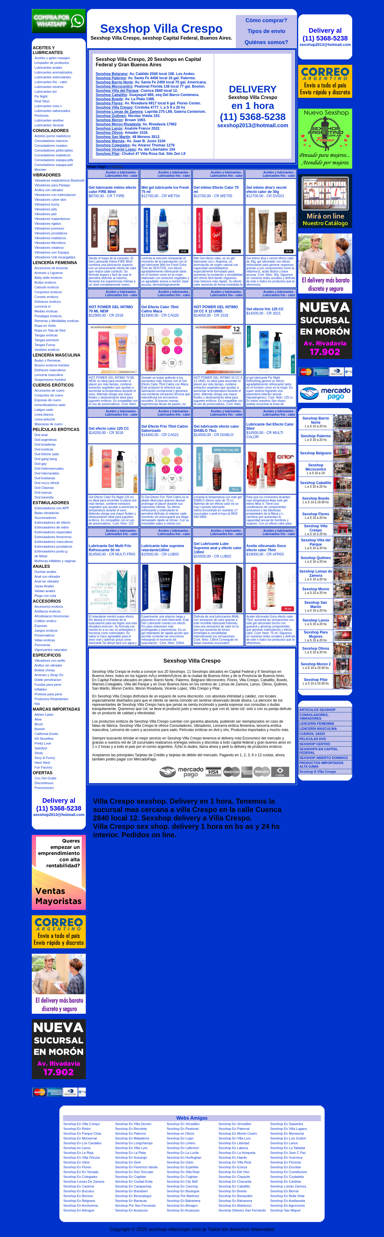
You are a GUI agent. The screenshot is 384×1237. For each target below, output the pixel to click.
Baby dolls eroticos (48, 277)
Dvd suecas (43, 492)
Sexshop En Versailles (183, 1124)
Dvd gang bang (45, 459)
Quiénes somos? (266, 42)
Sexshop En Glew (76, 1162)
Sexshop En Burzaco (78, 1191)
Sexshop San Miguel (285, 1210)
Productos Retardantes (51, 699)
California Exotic (46, 734)
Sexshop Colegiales (113, 145)
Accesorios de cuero (49, 390)
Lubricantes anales (48, 67)
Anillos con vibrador (48, 190)
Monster (40, 169)
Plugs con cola (45, 595)
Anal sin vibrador (46, 581)
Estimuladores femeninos (53, 537)
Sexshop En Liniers (181, 1143)
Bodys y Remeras (47, 360)
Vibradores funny (46, 204)
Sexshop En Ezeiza (232, 1167)
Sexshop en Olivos (180, 1133)
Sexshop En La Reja (78, 1152)
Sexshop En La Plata (130, 1152)
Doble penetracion (47, 680)
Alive (38, 719)
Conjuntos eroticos (48, 292)
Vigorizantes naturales (50, 650)
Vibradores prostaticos (50, 233)
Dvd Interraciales (46, 473)
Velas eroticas (44, 640)
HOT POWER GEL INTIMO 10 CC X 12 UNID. (216, 309)
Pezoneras (42, 645)
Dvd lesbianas (44, 478)
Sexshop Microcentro (114, 86)
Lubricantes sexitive (49, 120)
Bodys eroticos (45, 282)
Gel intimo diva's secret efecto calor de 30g (266, 189)
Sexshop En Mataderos (132, 1138)
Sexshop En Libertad (233, 1143)
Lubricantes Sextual (49, 125)
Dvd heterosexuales (49, 468)
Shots (38, 753)
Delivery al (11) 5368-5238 (58, 804)
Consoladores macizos (51, 141)
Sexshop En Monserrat (287, 1133)
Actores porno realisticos (52, 136)
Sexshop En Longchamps (133, 1143)
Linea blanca (43, 414)
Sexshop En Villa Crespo (81, 1124)
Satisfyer (40, 748)
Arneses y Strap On (48, 675)
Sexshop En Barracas (131, 1200)
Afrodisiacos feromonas (51, 616)
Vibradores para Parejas (52, 185)
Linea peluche (44, 419)
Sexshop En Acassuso (131, 1210)
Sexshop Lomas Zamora (288, 1186)
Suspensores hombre (50, 379)
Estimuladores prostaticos (53, 546)
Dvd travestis (44, 497)
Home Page (96, 166)
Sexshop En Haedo (232, 1157)
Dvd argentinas (45, 439)
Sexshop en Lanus (77, 1148)
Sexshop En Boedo (232, 1191)
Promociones (44, 788)
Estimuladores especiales (53, 532)
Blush (38, 724)
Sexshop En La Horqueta (236, 1152)
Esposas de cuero (47, 400)
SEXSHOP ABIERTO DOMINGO (323, 758)
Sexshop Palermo (111, 78)
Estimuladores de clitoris (52, 522)
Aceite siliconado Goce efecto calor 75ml (266, 548)
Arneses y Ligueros (48, 273)
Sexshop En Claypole (234, 1176)
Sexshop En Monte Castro (237, 1133)
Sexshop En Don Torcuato (134, 1172)
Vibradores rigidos (47, 223)
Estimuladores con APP (51, 508)
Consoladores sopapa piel (53, 165)
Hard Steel (42, 762)
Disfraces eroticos (47, 301)
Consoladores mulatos (50, 145)
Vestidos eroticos (46, 349)
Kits (37, 704)
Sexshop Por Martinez (183, 1196)
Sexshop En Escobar (285, 1167)
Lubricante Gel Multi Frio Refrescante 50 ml (110, 548)
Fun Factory (43, 767)
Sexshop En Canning (182, 1186)
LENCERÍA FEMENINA (316, 723)
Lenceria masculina (48, 375)
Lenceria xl (42, 306)
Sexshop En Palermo (130, 1133)
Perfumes (41, 115)
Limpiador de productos (51, 63)
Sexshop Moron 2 (316, 664)
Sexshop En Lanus (284, 1143)
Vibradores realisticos (50, 238)
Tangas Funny (44, 345)
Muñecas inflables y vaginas (55, 561)
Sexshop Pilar (107, 154)
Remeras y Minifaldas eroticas (56, 321)
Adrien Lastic (44, 714)
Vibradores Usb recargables (54, 257)
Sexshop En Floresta (285, 1162)
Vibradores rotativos (49, 247)
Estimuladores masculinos (53, 541)
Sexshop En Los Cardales (82, 1143)
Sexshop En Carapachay (133, 1186)
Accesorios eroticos (48, 606)
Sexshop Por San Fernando (135, 1205)
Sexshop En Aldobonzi (234, 1205)
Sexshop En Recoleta (131, 1128)
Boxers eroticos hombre (51, 365)
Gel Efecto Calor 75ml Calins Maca (159, 309)
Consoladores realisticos (52, 155)
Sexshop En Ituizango (131, 1157)
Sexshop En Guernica (286, 1157)
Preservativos (44, 635)
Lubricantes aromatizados (53, 72)
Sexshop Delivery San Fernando (242, 1210)
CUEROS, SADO (312, 734)
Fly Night (40, 96)
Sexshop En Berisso (78, 1196)
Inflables (40, 689)
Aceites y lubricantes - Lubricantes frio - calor (121, 174)
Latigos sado (43, 409)
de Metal (40, 556)
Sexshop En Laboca (233, 1148)
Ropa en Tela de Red (49, 330)
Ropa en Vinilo (45, 325)
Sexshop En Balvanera (183, 1200)
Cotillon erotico (45, 621)
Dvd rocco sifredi (46, 483)
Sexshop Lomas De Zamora (83, 1181)
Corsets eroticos (46, 297)
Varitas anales (44, 591)
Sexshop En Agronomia (287, 1205)
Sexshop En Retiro (77, 1128)
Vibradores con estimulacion (55, 195)
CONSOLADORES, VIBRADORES (313, 716)
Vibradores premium (49, 228)
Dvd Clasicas (44, 487)
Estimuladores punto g (50, 551)
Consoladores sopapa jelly (53, 160)
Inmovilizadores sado (49, 405)
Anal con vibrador (47, 576)
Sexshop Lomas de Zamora (119, 112)
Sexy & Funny (44, 758)
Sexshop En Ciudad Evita (133, 1181)
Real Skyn (42, 101)
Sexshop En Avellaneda (287, 1200)
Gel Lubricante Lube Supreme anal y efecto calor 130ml (218, 548)
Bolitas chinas (44, 670)
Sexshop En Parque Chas (82, 1133)
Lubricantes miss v (48, 106)
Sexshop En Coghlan (130, 1176)
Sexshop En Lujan (180, 1138)
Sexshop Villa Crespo (161, 28)
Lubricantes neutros (49, 87)
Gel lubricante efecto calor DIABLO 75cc (216, 428)
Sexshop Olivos (109, 133)
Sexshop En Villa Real (234, 1162)
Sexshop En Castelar (285, 1181)
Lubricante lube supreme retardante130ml (162, 548)
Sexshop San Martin (113, 137)
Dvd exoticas (43, 449)
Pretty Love (42, 743)
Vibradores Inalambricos (52, 219)
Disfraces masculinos (50, 370)
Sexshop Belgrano (111, 74)
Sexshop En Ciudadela (287, 1176)
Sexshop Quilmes (111, 116)
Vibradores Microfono (50, 243)
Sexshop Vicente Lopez (116, 149)
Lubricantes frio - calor (50, 82)
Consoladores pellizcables (53, 150)
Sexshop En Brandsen (131, 1191)
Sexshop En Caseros (78, 1186)
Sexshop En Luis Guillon (288, 1138)
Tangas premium (46, 340)
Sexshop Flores (109, 103)
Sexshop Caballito (111, 95)
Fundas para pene (47, 684)
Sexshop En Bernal (284, 1191)
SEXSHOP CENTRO (314, 744)
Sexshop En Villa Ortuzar (81, 1157)
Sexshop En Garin (180, 1162)
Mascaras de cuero (48, 424)
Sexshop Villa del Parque (117, 91)
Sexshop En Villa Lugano (288, 1128)
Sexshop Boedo (109, 99)
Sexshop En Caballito (234, 1186)
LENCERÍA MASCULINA (318, 728)
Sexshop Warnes (110, 141)
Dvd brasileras (45, 444)
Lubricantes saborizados (52, 111)
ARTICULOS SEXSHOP (317, 710)
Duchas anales (45, 571)
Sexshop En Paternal (233, 1128)
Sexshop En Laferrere (183, 1148)
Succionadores (45, 517)
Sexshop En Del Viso (233, 1172)
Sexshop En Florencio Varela (136, 1167)
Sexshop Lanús (109, 128)
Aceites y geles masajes (52, 58)
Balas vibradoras (46, 513)
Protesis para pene (48, 694)
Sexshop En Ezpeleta (182, 1167)
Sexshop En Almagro (182, 1205)
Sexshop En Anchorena (80, 1205)
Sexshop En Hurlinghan (184, 1157)
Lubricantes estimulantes (52, 77)
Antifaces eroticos (47, 611)
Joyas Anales (44, 586)
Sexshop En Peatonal (183, 1128)
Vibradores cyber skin (50, 199)
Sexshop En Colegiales (80, 1176)
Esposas (40, 626)
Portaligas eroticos (48, 316)
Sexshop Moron (109, 120)
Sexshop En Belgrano (79, 1200)
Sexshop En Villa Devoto (133, 1124)
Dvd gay (40, 463)
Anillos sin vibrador (48, 665)
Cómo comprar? (266, 20)
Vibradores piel (45, 214)
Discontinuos (43, 783)
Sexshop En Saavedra (286, 1124)
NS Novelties (44, 738)
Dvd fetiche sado (46, 454)
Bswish (39, 729)
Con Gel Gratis (45, 778)
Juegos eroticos (46, 630)
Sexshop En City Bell (182, 1181)
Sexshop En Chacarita (234, 1181)
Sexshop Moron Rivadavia (118, 124)
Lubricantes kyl (45, 91)
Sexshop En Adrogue (78, 1210)
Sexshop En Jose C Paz (288, 1152)
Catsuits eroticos (46, 287)
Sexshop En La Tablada (287, 1148)
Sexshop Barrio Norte (114, 82)
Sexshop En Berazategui (133, 1196)
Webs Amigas (192, 1118)
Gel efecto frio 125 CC (265, 309)
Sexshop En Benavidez (235, 1196)
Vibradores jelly (45, 209)
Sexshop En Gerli (128, 1162)
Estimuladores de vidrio (51, 527)
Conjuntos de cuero (48, 395)
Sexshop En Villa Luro (234, 1138)
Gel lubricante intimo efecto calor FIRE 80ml (112, 189)
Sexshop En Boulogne (183, 1191)
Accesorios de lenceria (51, 268)
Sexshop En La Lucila (183, 1152)
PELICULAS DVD (312, 739)
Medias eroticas (46, 311)
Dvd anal (40, 435)
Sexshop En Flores (77, 1167)
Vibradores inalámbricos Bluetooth (59, 180)
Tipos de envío (266, 31)
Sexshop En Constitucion (288, 1172)
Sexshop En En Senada (80, 1172)
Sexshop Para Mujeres (316, 634)
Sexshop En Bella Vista (287, 1196)
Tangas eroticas (46, 335)
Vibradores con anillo (49, 660)
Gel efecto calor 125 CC (109, 428)
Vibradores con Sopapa (51, 252)
